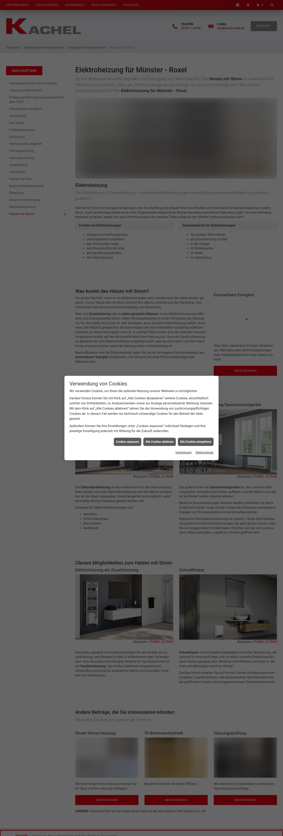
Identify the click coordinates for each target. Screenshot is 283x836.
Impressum (183, 452)
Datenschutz (205, 452)
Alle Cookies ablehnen (160, 441)
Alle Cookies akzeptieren (195, 441)
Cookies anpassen (127, 441)
